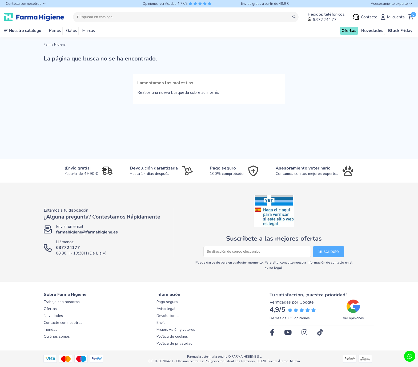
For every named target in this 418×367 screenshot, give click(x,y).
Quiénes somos (57, 336)
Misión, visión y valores (175, 329)
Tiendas (50, 329)
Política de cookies (172, 336)
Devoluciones (167, 315)
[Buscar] (186, 17)
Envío (161, 322)
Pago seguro (167, 301)
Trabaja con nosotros (62, 301)
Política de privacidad (174, 343)
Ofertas (50, 308)
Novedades (53, 315)
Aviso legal (165, 308)
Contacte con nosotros (63, 322)
